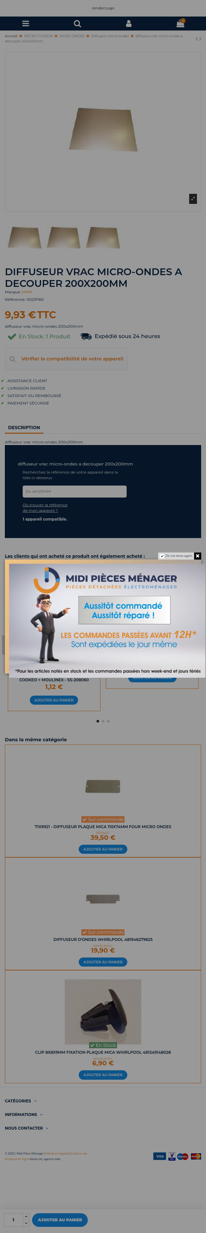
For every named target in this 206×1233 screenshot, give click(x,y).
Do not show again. (179, 556)
